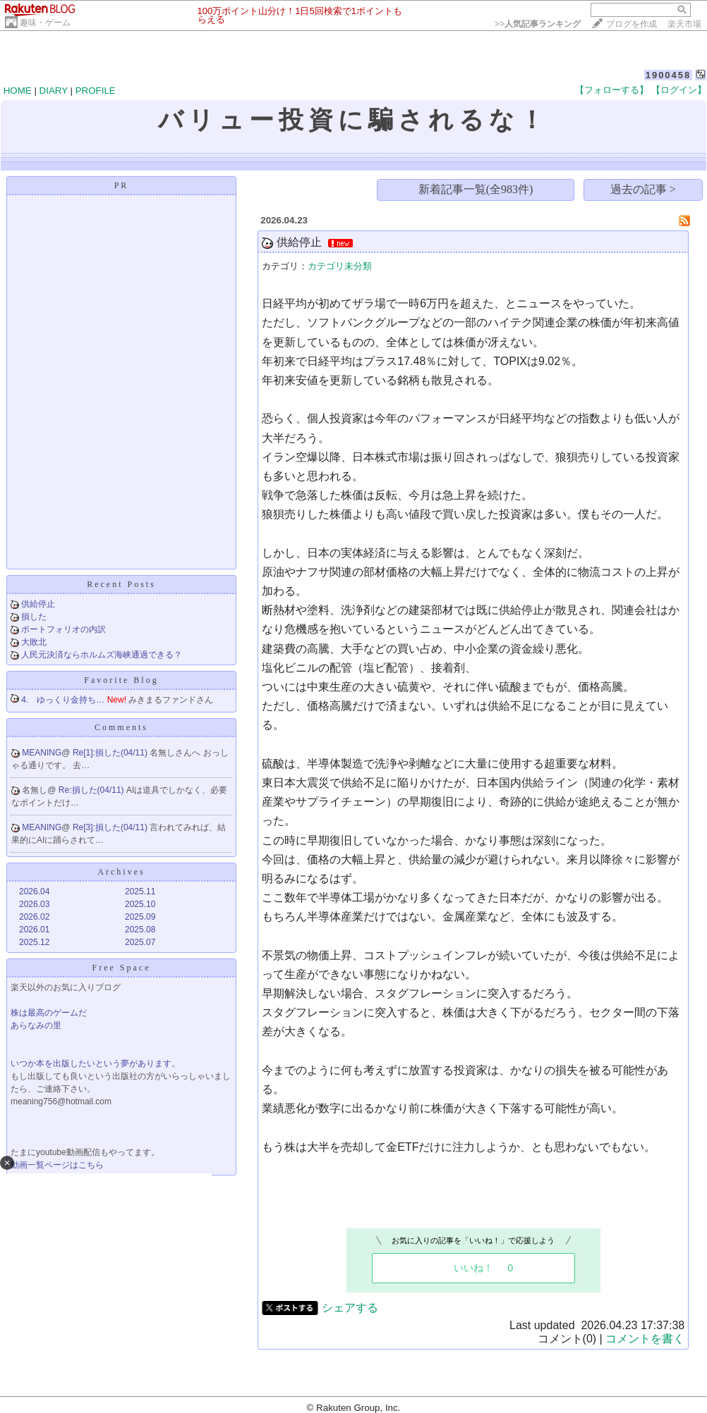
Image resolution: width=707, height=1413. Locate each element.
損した (34, 617)
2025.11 (140, 891)
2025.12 (34, 942)
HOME (18, 90)
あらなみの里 (36, 1025)
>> (538, 24)
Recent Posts (121, 584)
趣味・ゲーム (45, 22)
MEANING (41, 753)
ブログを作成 (631, 24)
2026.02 (34, 917)
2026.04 (34, 891)
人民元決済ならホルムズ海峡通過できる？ (101, 655)
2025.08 (140, 929)
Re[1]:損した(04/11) (111, 753)
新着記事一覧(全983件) (475, 189)
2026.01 (34, 929)
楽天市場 (684, 24)
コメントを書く (644, 1339)
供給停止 (38, 604)
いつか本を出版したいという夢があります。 (95, 1063)
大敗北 (34, 642)
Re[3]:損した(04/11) (111, 827)
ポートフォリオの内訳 (63, 629)
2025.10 (140, 904)
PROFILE (95, 90)
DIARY (54, 90)
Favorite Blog (121, 680)
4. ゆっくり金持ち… (62, 700)
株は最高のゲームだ (49, 1013)
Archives (121, 872)
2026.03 (34, 904)
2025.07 (140, 942)
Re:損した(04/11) (92, 790)
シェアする (350, 1308)
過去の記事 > (643, 189)
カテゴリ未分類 (340, 266)
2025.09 (140, 917)
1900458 (668, 75)
